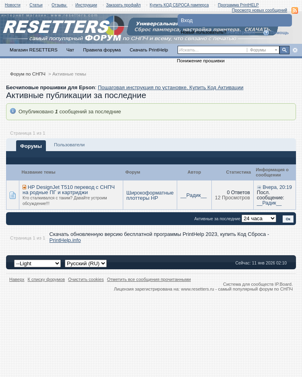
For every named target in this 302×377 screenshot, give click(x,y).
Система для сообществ (248, 284)
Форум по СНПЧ (28, 73)
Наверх (17, 279)
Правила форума (102, 49)
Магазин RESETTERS (34, 49)
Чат (70, 49)
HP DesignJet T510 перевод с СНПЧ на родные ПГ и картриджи (69, 190)
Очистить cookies (86, 279)
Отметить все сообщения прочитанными (149, 279)
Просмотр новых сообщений (259, 10)
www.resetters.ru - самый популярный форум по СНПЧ (237, 289)
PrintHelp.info (65, 240)
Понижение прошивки (200, 60)
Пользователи (69, 144)
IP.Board (283, 284)
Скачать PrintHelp (149, 49)
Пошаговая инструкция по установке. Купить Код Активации (171, 87)
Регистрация (241, 32)
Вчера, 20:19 (277, 187)
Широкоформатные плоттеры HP (150, 195)
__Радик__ (193, 195)
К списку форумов (46, 279)
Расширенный (295, 50)
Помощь (276, 33)
